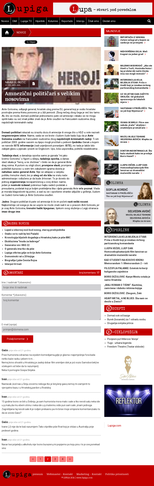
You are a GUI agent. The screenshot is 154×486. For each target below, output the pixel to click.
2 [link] (48, 459)
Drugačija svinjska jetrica (120, 323)
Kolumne (53, 21)
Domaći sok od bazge (118, 315)
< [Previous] (33, 459)
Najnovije (113, 31)
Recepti (115, 309)
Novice (21, 32)
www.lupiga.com (84, 477)
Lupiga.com (114, 425)
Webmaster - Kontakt (60, 474)
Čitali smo (93, 21)
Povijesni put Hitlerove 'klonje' (122, 339)
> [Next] (70, 459)
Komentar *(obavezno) (51, 307)
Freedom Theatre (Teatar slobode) (125, 346)
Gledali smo (109, 21)
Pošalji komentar (17, 339)
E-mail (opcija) (51, 328)
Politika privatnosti (117, 474)
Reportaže (67, 21)
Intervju (80, 21)
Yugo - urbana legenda (119, 343)
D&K (14, 21)
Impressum (36, 474)
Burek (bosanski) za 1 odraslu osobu (126, 319)
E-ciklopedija (122, 332)
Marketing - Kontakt (89, 474)
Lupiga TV (26, 21)
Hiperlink (40, 21)
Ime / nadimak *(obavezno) (51, 286)
